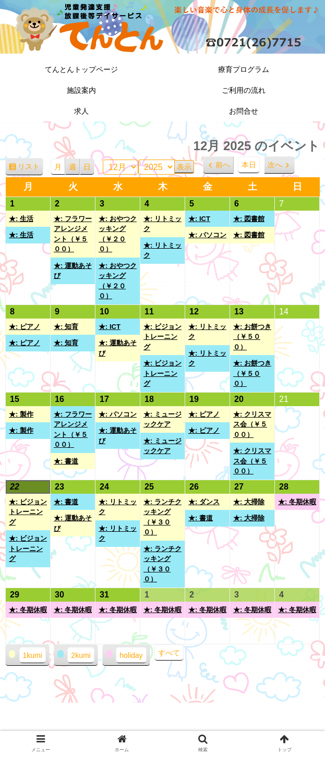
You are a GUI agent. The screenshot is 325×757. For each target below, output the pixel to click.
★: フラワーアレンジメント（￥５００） (73, 234)
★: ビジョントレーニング (162, 337)
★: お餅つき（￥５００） (252, 337)
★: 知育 (66, 327)
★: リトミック (162, 224)
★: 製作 (21, 414)
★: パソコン (207, 235)
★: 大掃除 (248, 502)
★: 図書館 (248, 219)
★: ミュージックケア (162, 419)
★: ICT (199, 219)
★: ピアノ (24, 327)
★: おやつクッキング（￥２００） (118, 234)
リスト (30, 168)
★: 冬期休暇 (297, 502)
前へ (222, 165)
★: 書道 (66, 461)
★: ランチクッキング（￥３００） (162, 517)
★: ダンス (204, 502)
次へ (275, 165)
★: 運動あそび (73, 271)
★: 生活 (21, 219)
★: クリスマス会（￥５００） (252, 424)
